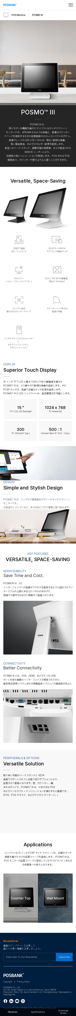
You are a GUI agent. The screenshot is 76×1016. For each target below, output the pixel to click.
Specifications (38, 1012)
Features (12, 1012)
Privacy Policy (23, 982)
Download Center (63, 1011)
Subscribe (64, 957)
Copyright (7, 982)
